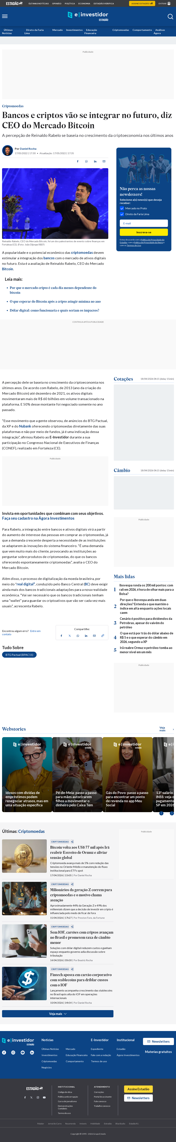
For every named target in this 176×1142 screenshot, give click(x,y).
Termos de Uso (134, 245)
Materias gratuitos (158, 1051)
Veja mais (58, 1014)
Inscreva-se (143, 232)
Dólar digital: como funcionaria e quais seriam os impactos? (54, 310)
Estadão (121, 1048)
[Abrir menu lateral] (5, 16)
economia (84, 3)
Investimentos (74, 29)
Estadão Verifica (104, 3)
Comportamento (142, 29)
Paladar (40, 1123)
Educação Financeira (90, 31)
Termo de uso (64, 1113)
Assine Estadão (138, 1089)
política (70, 3)
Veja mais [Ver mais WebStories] (167, 729)
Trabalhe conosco (102, 1106)
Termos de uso (99, 1061)
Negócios (47, 1067)
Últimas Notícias (7, 31)
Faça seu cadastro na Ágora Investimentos (38, 518)
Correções (99, 1092)
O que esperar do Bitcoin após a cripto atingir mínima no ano (55, 301)
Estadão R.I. (134, 1123)
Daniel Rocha (28, 148)
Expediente (97, 1048)
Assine (142, 3)
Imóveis (83, 1123)
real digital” (26, 584)
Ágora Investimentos (128, 1055)
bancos (48, 258)
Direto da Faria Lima (34, 31)
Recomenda (70, 1123)
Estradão (108, 1123)
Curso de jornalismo (67, 1101)
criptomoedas (82, 252)
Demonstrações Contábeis (65, 1107)
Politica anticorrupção (68, 1096)
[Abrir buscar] (170, 16)
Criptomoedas (120, 29)
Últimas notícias (39, 3)
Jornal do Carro (55, 1123)
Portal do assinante (103, 1096)
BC (87, 584)
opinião (56, 3)
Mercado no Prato (133, 208)
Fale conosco (100, 1101)
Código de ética (65, 1092)
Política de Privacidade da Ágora (148, 242)
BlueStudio (120, 1123)
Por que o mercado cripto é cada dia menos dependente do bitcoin (53, 290)
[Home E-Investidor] (88, 16)
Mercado (57, 29)
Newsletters (158, 1041)
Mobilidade (95, 1123)
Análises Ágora (159, 31)
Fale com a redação (101, 1055)
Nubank (25, 426)
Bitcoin (7, 269)
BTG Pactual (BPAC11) (19, 654)
